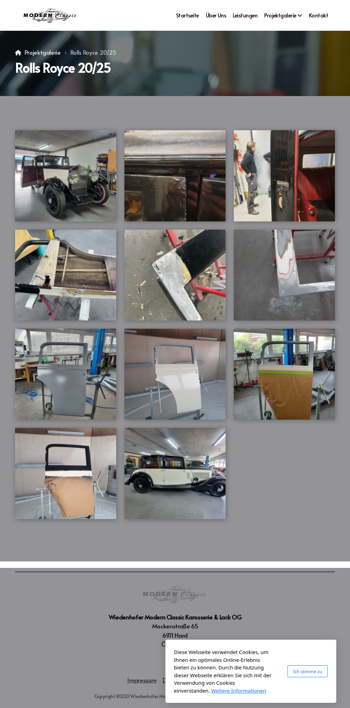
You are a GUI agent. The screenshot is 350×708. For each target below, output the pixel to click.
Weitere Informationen (162, 690)
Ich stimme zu (231, 671)
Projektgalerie (43, 52)
